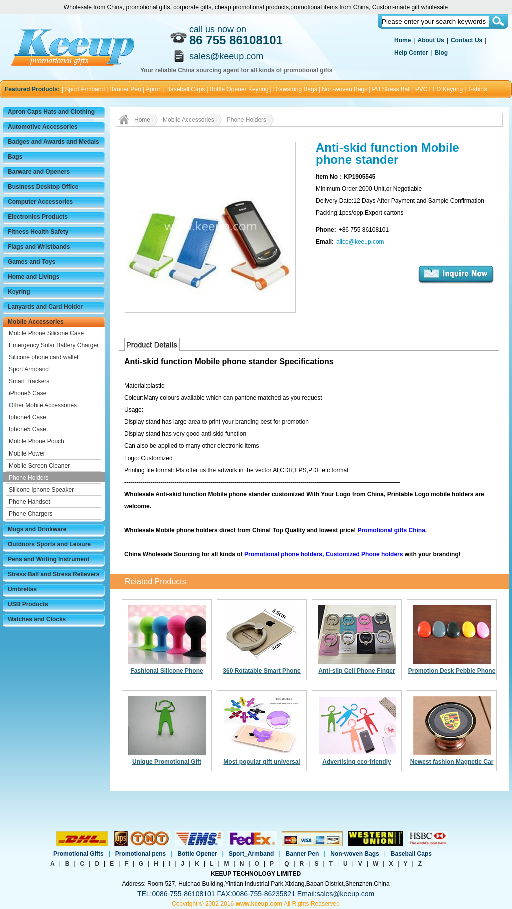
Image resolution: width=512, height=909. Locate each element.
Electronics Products (38, 216)
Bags (15, 156)
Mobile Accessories (36, 321)
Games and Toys (32, 261)
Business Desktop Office (43, 186)
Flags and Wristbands (39, 246)
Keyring (19, 291)
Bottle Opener (197, 853)
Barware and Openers (39, 171)
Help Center (411, 52)
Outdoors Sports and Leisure (49, 544)
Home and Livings (34, 276)
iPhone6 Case (27, 393)
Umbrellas (22, 589)
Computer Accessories (40, 201)
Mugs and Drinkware (37, 529)
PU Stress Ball (391, 89)
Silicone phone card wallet (43, 357)
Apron (154, 89)
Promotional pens (141, 853)
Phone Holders (28, 477)
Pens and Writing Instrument (49, 559)
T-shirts (477, 89)
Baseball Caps (185, 89)
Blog (441, 52)
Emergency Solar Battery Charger (54, 345)
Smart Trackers (29, 381)
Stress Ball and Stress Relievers (54, 574)
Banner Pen (125, 89)
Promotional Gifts (79, 853)
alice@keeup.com (360, 241)
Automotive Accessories (43, 126)
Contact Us (466, 40)
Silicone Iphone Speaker (41, 489)
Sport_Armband (251, 853)
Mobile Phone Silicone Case (46, 333)
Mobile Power (27, 453)
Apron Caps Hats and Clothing (51, 111)
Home (402, 40)
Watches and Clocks (37, 619)
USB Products (28, 604)
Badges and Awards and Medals (54, 141)
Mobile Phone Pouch (36, 441)
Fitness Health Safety (38, 231)
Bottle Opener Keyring (239, 89)
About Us (431, 40)
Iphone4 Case (27, 417)
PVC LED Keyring (439, 89)
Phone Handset (29, 501)
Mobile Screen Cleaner (39, 465)
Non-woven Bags (345, 89)
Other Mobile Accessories (43, 405)
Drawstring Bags (296, 89)
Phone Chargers (30, 513)
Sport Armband (85, 89)
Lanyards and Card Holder (45, 306)
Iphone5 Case (27, 429)
